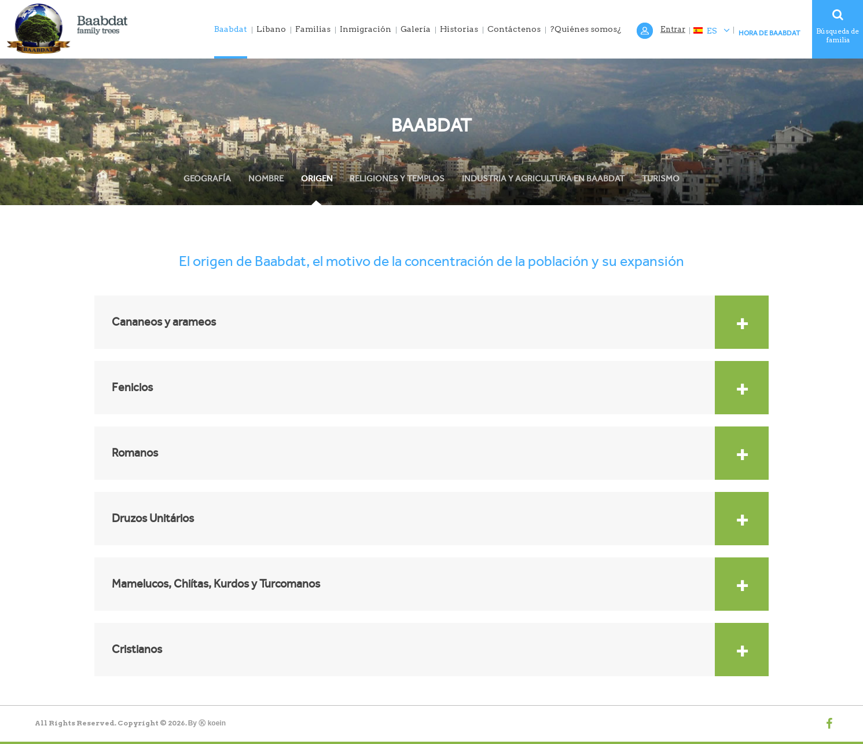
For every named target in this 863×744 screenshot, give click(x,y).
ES (711, 30)
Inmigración (365, 29)
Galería (416, 29)
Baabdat (230, 29)
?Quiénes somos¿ (586, 29)
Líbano (271, 29)
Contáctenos (514, 29)
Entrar (672, 29)
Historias (459, 29)
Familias (312, 29)
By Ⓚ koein (207, 723)
